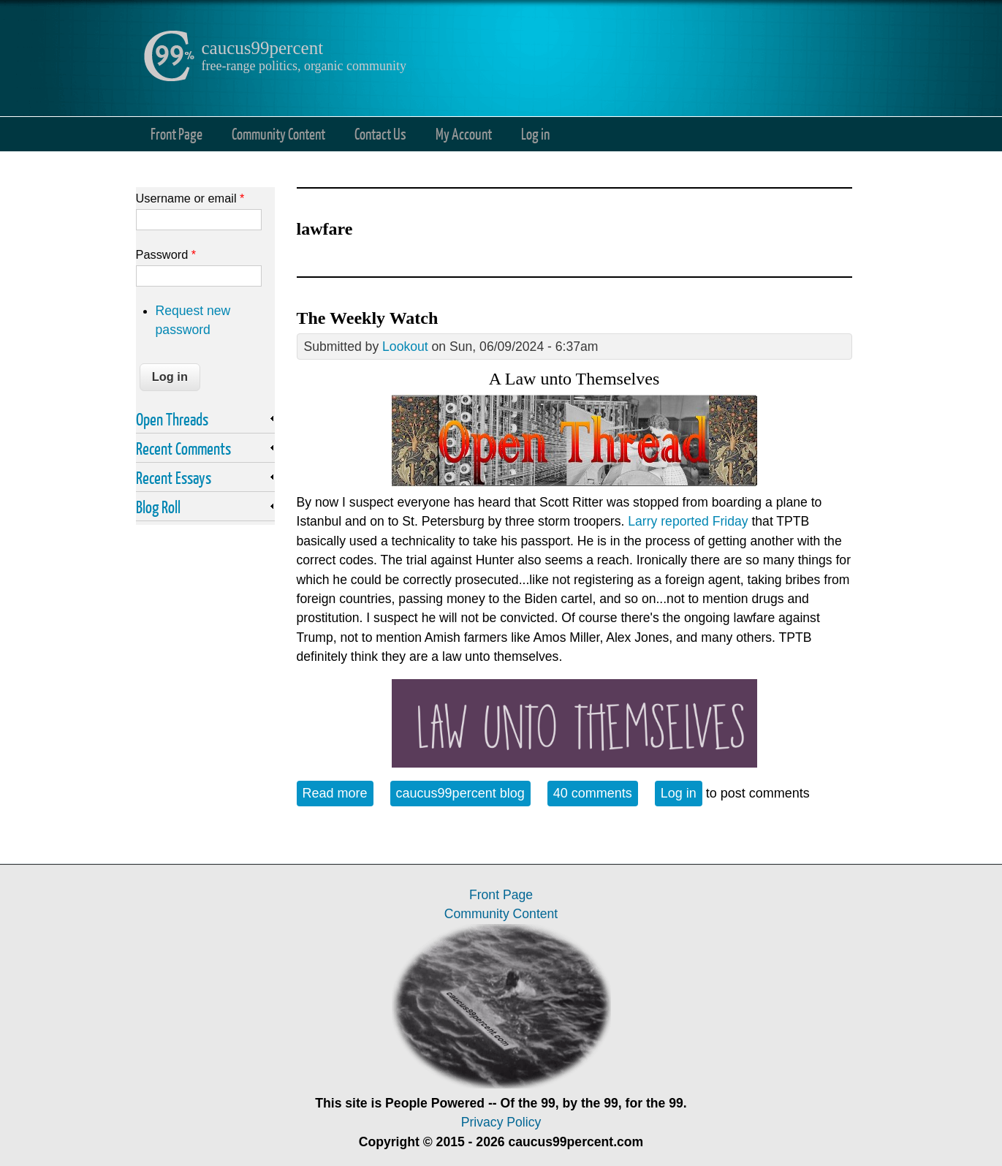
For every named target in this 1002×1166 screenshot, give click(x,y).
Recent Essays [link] (173, 477)
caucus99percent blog (460, 793)
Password (166, 254)
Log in (535, 133)
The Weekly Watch (368, 318)
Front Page (176, 133)
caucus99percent (263, 48)
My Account (464, 133)
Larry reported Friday (688, 521)
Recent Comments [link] (183, 448)
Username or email (190, 198)
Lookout (405, 346)
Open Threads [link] (172, 419)
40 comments (592, 793)
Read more (338, 792)
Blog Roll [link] (158, 506)
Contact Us (380, 133)
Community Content (278, 133)
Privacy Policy (501, 1122)
